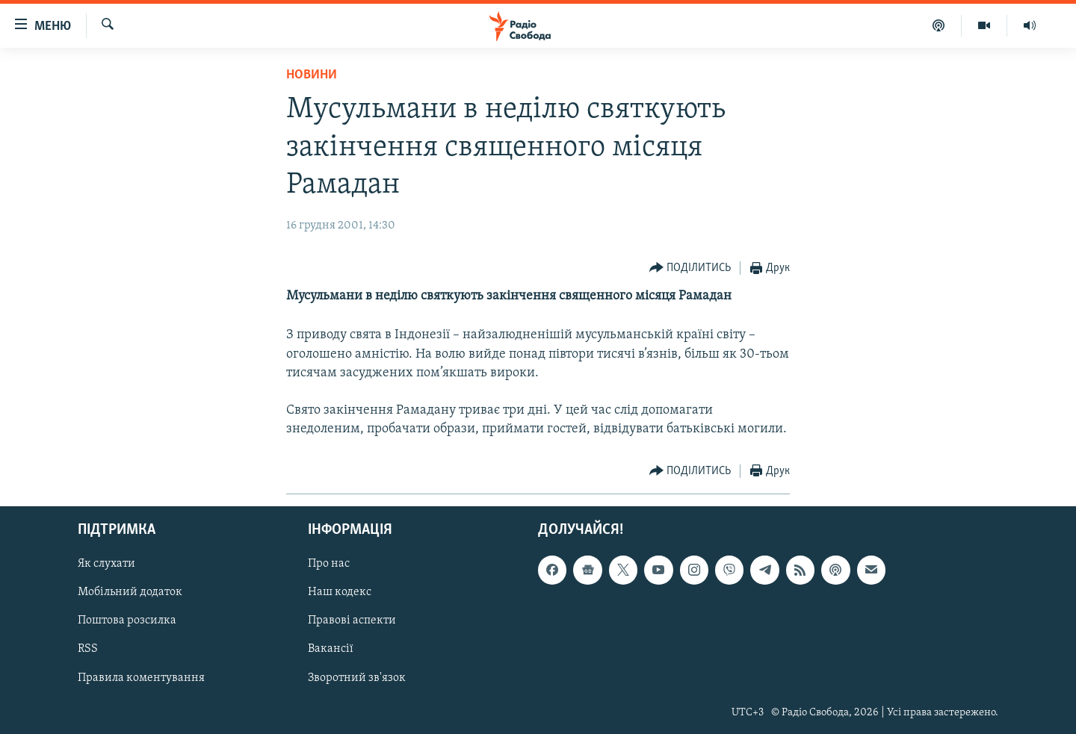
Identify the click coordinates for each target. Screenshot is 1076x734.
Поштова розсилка (127, 620)
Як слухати (106, 564)
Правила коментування (141, 677)
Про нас (329, 564)
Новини (311, 75)
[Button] (690, 268)
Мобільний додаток (130, 592)
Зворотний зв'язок (357, 677)
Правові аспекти (352, 620)
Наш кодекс (339, 592)
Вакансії (330, 649)
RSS (88, 649)
